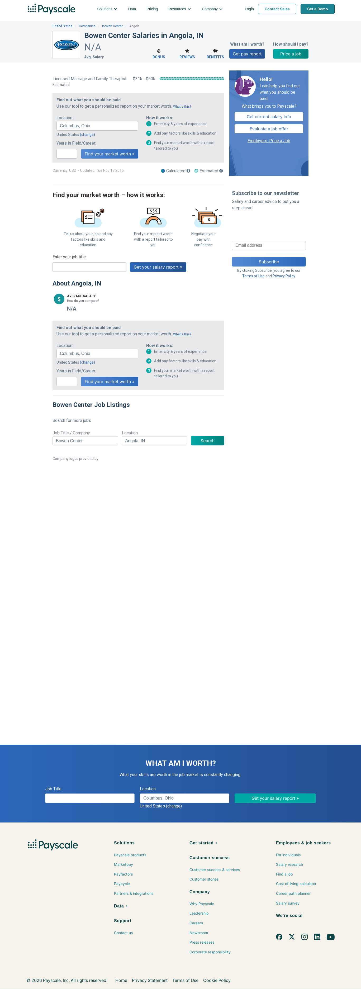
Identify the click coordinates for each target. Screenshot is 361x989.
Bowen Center (112, 26)
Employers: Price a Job (269, 140)
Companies (87, 26)
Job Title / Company (71, 432)
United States (62, 26)
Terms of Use (253, 276)
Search (208, 440)
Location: (64, 117)
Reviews (187, 53)
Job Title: (53, 788)
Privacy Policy (284, 276)
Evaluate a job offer (269, 128)
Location (130, 432)
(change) (87, 134)
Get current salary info (269, 116)
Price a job (290, 53)
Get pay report (247, 53)
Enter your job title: (70, 256)
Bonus (159, 53)
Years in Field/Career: (76, 143)
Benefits (215, 53)
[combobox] (97, 126)
